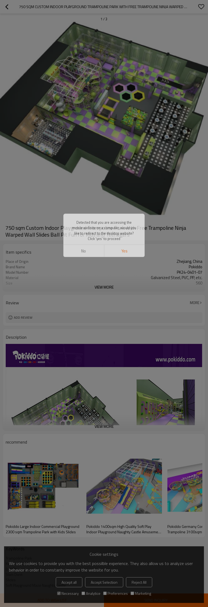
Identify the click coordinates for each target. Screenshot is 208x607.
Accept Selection (104, 582)
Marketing (141, 593)
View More (104, 287)
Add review (23, 317)
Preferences (115, 593)
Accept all (69, 582)
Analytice (91, 593)
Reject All (139, 582)
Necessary (68, 593)
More (194, 302)
